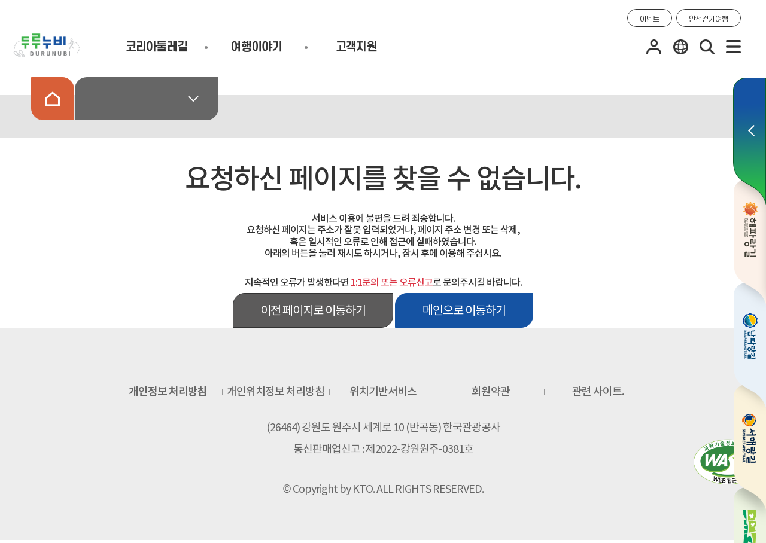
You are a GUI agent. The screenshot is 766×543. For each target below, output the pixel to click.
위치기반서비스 (383, 391)
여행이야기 (256, 47)
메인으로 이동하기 (464, 310)
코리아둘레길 (157, 47)
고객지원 (356, 47)
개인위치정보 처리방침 (275, 391)
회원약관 (491, 391)
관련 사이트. (598, 391)
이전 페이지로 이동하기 (313, 310)
